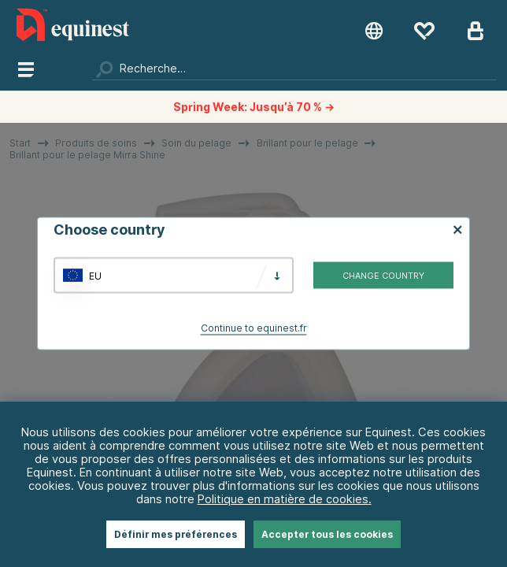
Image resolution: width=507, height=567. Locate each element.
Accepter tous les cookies (327, 534)
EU (95, 275)
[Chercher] (294, 68)
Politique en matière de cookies (283, 499)
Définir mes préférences (175, 534)
